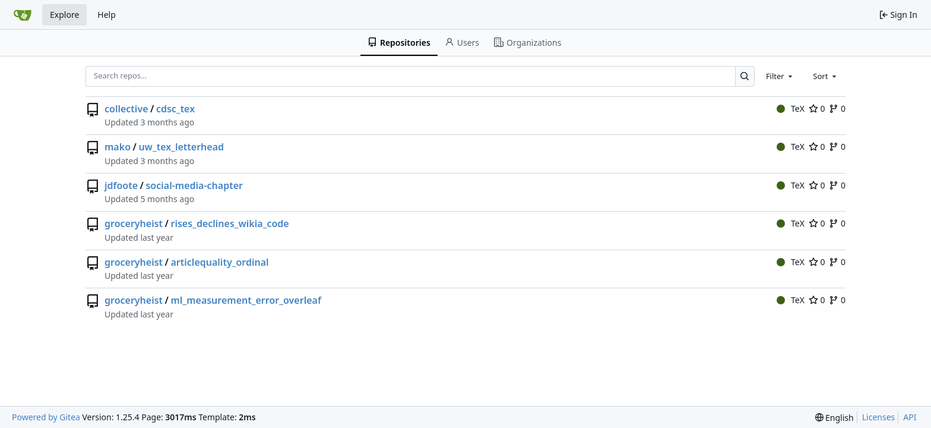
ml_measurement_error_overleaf (246, 300)
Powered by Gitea (46, 417)
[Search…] (745, 76)
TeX (791, 108)
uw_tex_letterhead (181, 147)
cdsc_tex (175, 109)
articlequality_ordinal (220, 262)
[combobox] (780, 76)
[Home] (22, 15)
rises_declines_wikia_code (230, 223)
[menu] (834, 417)
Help (106, 14)
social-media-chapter (194, 185)
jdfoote (121, 185)
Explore (64, 14)
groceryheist (133, 223)
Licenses (878, 417)
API (909, 417)
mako (117, 147)
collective (126, 109)
